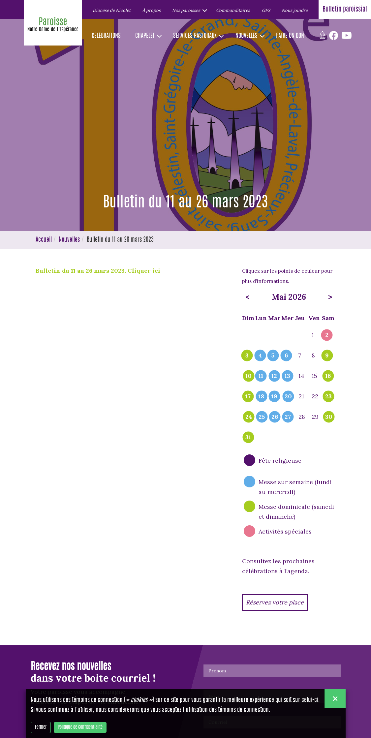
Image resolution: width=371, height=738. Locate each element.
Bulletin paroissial (345, 9)
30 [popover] (328, 417)
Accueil (44, 240)
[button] (188, 10)
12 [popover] (274, 376)
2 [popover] (326, 335)
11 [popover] (261, 376)
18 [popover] (261, 396)
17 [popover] (248, 396)
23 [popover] (328, 396)
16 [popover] (328, 376)
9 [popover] (327, 356)
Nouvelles (69, 240)
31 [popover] (248, 437)
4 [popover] (260, 356)
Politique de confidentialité (80, 727)
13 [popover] (287, 376)
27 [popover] (288, 417)
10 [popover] (248, 376)
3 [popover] (247, 356)
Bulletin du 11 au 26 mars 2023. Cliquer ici (99, 270)
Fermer (40, 727)
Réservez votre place (275, 602)
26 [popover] (274, 417)
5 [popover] (272, 356)
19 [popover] (274, 396)
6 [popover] (286, 356)
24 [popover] (248, 417)
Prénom (217, 671)
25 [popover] (262, 417)
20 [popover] (288, 396)
